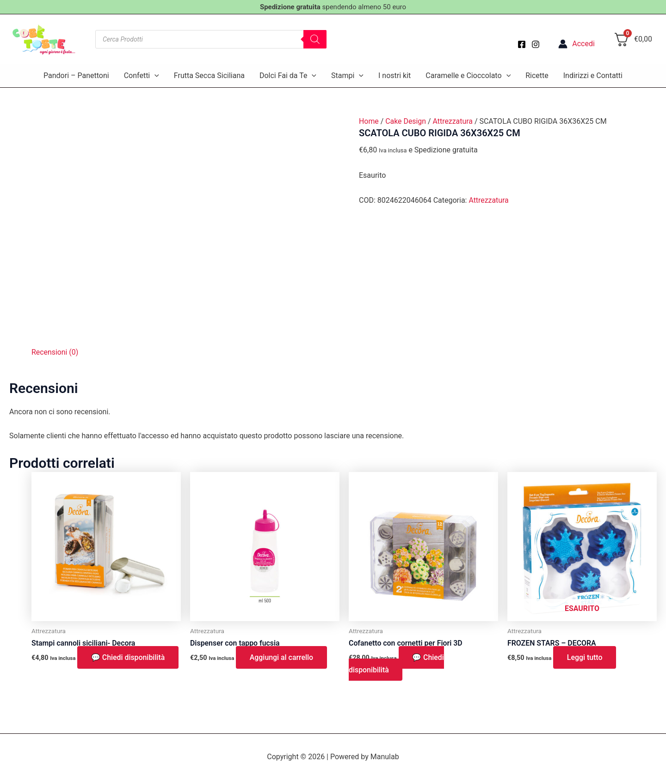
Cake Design (406, 121)
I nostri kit (394, 75)
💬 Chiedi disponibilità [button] (128, 657)
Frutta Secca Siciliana (209, 75)
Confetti (141, 75)
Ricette (537, 75)
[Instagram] (535, 44)
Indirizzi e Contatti (593, 75)
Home (369, 121)
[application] (154, 75)
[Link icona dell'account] (576, 44)
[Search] (315, 39)
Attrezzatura (453, 121)
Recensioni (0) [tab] (55, 352)
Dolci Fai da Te (287, 75)
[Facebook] (522, 44)
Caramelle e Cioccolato (468, 75)
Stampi (347, 75)
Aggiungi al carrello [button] (282, 657)
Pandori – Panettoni (76, 75)
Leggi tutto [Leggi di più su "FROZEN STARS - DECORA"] (585, 657)
